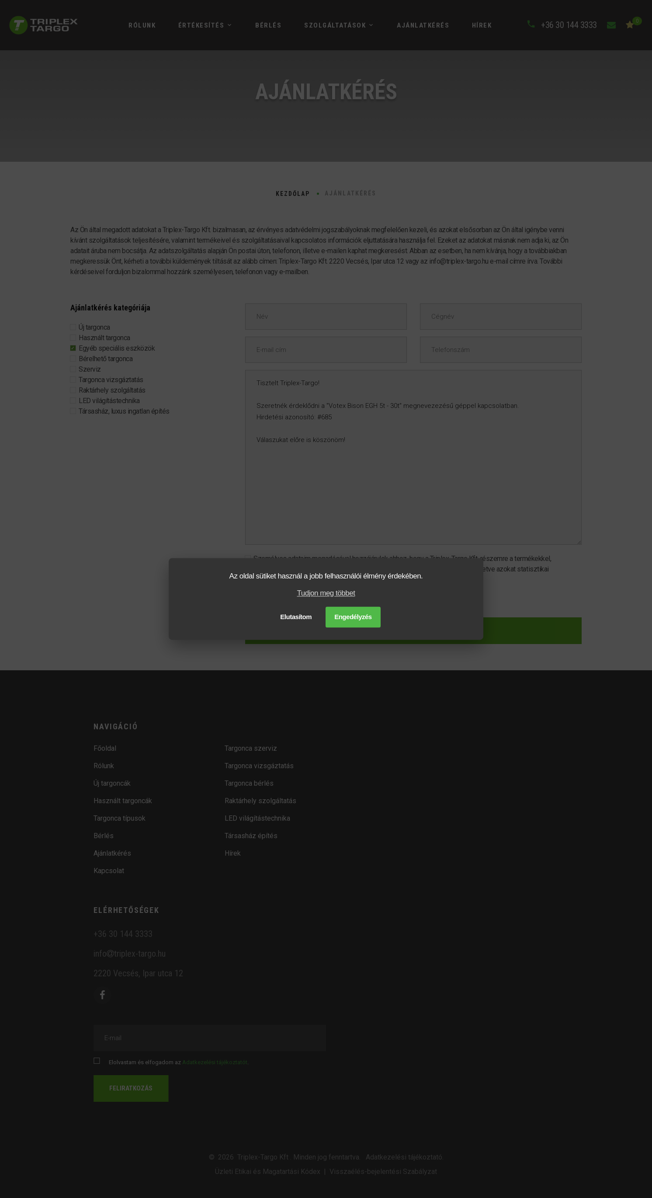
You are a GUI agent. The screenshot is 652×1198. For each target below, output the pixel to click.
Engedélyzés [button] (353, 617)
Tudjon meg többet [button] (326, 593)
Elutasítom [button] (296, 617)
